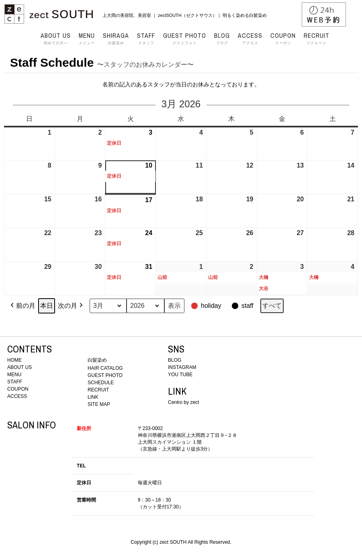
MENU (14, 374)
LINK (93, 397)
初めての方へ (56, 38)
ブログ (222, 38)
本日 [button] (46, 305)
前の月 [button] (22, 305)
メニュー (87, 38)
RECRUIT (98, 390)
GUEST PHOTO (105, 375)
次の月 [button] (71, 305)
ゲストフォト (184, 38)
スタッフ (146, 38)
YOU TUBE (180, 374)
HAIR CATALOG (105, 368)
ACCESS (17, 396)
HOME (14, 360)
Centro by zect (183, 402)
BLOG (174, 360)
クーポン (283, 38)
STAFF (14, 382)
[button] (207, 306)
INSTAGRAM (182, 367)
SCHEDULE (101, 382)
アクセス (250, 38)
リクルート (316, 38)
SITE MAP (99, 404)
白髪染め (116, 38)
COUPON (18, 389)
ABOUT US (19, 367)
